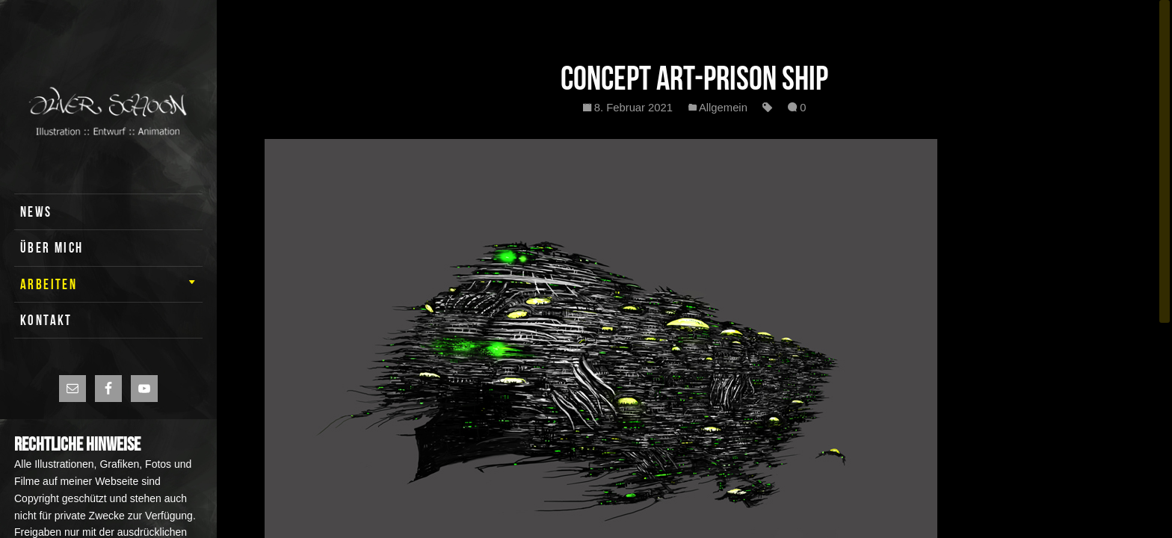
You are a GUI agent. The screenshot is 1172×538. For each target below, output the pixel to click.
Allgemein (723, 108)
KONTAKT (46, 320)
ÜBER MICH (52, 248)
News (36, 212)
